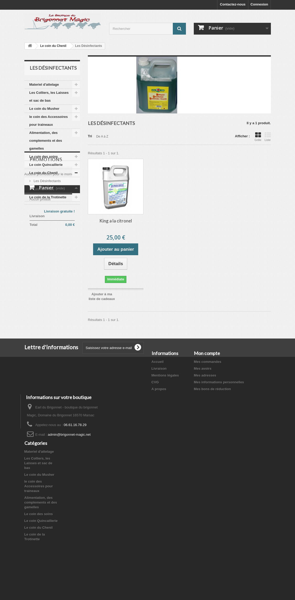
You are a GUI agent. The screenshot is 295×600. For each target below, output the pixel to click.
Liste (268, 136)
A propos (159, 389)
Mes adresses (205, 375)
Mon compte (207, 353)
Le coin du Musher (44, 109)
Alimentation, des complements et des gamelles (45, 140)
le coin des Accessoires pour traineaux (48, 121)
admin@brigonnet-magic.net (69, 448)
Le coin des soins (43, 157)
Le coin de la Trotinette (48, 197)
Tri (90, 136)
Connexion (259, 4)
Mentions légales (165, 375)
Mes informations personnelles (219, 382)
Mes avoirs (202, 368)
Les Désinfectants (47, 181)
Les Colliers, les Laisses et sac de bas (49, 96)
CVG (155, 382)
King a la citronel (115, 220)
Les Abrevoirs (43, 189)
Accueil (158, 362)
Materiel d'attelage (44, 84)
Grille (258, 136)
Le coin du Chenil (53, 46)
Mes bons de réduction (212, 389)
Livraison (159, 368)
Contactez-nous (233, 4)
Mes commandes (207, 362)
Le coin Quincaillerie (46, 165)
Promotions (46, 217)
